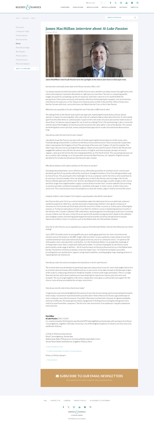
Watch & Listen (92, 7)
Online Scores (21, 60)
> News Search (52, 360)
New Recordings (22, 47)
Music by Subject (23, 64)
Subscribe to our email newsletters (89, 376)
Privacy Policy (80, 400)
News (33, 18)
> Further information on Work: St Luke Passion (64, 351)
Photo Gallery (21, 56)
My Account (90, 3)
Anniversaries (21, 39)
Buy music (123, 7)
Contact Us (55, 400)
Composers (65, 7)
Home (17, 18)
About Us (134, 7)
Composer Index (22, 31)
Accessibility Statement (100, 400)
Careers (67, 400)
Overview (20, 27)
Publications (78, 7)
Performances (21, 35)
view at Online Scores (55, 346)
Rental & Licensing (109, 7)
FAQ (45, 400)
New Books (20, 51)
